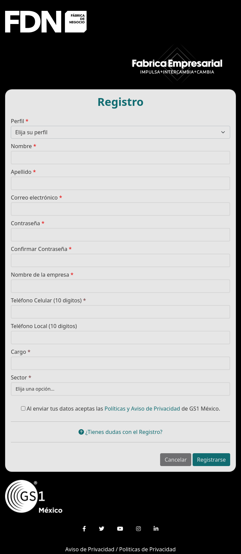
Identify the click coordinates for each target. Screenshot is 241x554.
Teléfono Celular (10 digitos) (48, 300)
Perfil (19, 121)
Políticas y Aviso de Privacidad (142, 408)
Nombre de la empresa (42, 274)
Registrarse (211, 459)
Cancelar (176, 459)
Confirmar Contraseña (41, 249)
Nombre (23, 146)
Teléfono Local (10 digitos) (44, 326)
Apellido (23, 172)
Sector (21, 377)
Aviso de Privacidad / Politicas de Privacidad (120, 549)
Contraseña (27, 223)
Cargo (20, 351)
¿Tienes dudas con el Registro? (120, 432)
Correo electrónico (36, 197)
